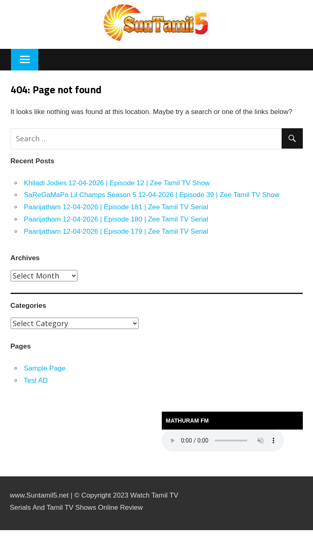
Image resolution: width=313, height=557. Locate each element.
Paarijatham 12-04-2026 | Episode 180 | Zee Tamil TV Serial (116, 219)
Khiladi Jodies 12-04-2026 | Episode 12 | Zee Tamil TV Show (117, 183)
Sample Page (45, 368)
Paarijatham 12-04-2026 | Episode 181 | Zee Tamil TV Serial (116, 207)
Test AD (36, 380)
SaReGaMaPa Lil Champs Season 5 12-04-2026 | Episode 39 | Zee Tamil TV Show (152, 195)
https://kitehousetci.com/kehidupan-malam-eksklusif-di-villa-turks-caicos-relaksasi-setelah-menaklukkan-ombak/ (13, 530)
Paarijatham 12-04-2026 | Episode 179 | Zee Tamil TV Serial (116, 231)
